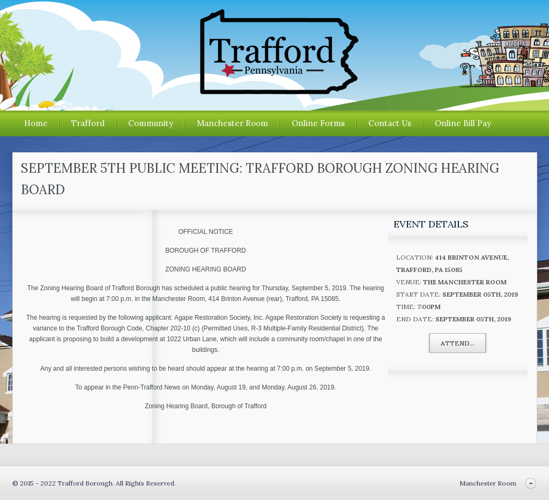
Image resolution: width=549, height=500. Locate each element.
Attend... (457, 343)
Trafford (88, 123)
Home (36, 123)
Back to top (531, 483)
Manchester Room (232, 123)
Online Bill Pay (463, 123)
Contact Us (389, 123)
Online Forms (318, 123)
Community (150, 123)
